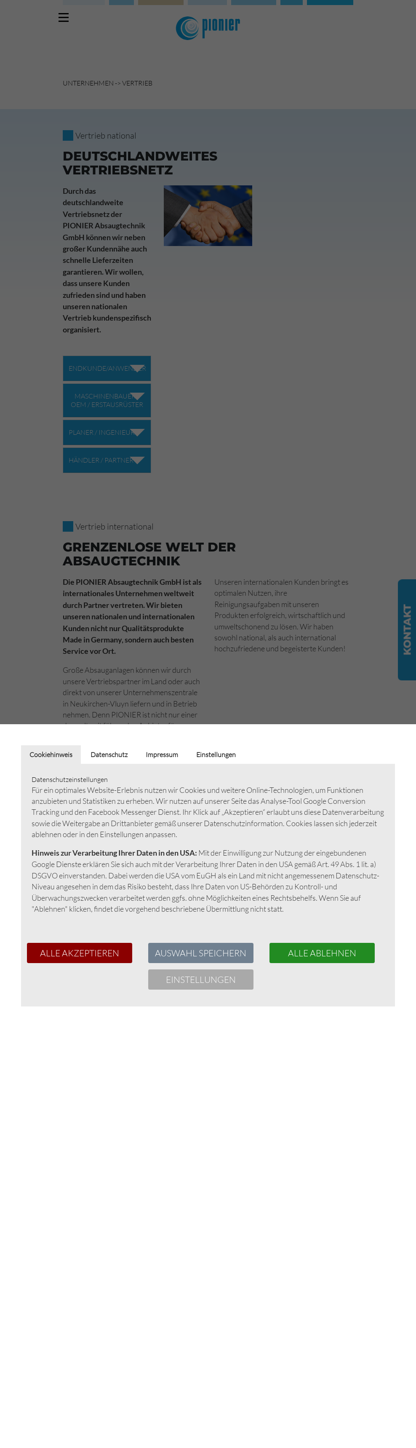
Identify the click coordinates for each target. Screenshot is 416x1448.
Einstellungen (201, 979)
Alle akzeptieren (79, 952)
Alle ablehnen (322, 952)
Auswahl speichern (200, 952)
